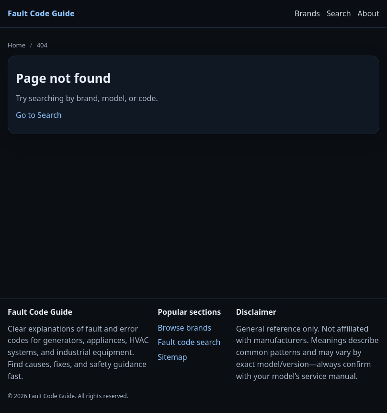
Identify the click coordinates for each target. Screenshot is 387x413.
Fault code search (189, 342)
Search (339, 13)
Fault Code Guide (41, 13)
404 (42, 45)
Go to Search (39, 115)
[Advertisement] (193, 210)
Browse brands (184, 327)
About (368, 13)
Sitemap (172, 357)
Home (16, 45)
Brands (307, 13)
